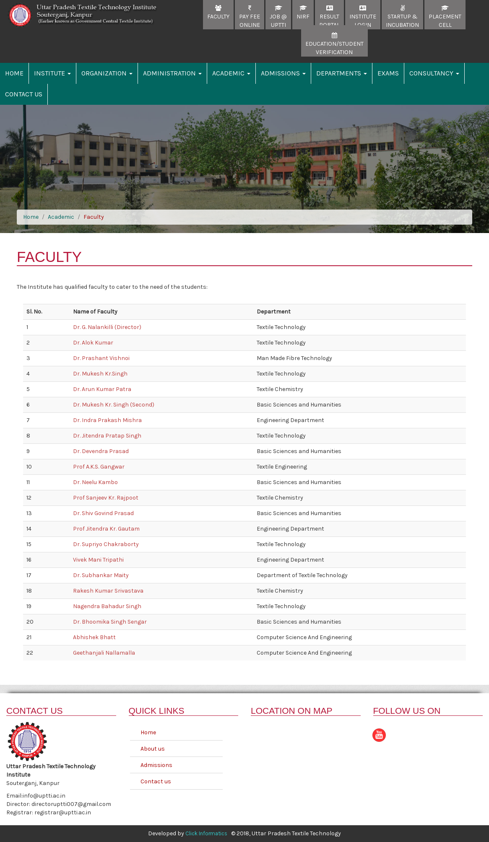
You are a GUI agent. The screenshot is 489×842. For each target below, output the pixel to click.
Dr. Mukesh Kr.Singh (100, 373)
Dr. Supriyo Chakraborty (106, 544)
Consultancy (434, 73)
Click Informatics (206, 833)
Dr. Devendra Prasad (101, 451)
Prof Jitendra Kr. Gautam (106, 528)
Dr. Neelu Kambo (95, 482)
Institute (52, 73)
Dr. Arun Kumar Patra (102, 389)
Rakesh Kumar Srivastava (108, 590)
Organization (107, 73)
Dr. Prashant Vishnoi (101, 358)
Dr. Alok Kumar (93, 342)
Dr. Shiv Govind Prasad (103, 513)
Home (14, 73)
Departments (341, 73)
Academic (231, 73)
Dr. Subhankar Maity (101, 575)
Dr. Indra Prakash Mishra (107, 420)
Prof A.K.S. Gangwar (99, 466)
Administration (172, 73)
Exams (388, 73)
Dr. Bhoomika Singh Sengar (110, 621)
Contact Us (23, 94)
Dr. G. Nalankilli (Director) (107, 327)
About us (152, 748)
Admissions (283, 73)
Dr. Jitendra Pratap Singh (107, 435)
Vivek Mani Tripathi (98, 559)
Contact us (155, 781)
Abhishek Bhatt (94, 637)
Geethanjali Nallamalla (104, 652)
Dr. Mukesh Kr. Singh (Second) (113, 404)
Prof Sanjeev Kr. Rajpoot (105, 497)
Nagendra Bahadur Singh (107, 606)
